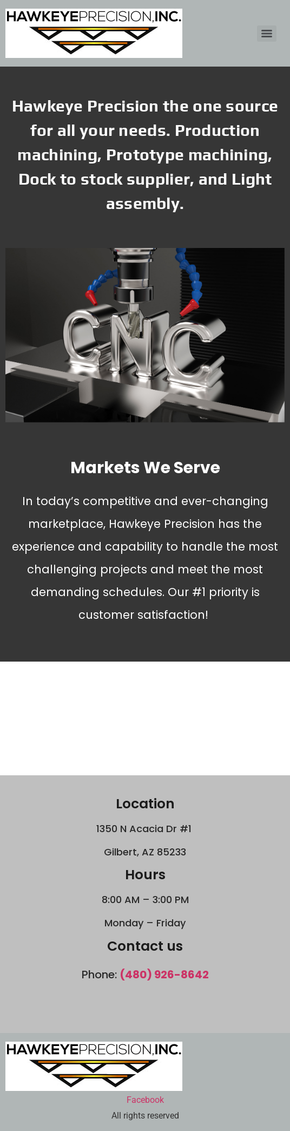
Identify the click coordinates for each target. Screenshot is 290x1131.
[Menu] (266, 33)
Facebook (145, 1100)
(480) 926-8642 (164, 974)
